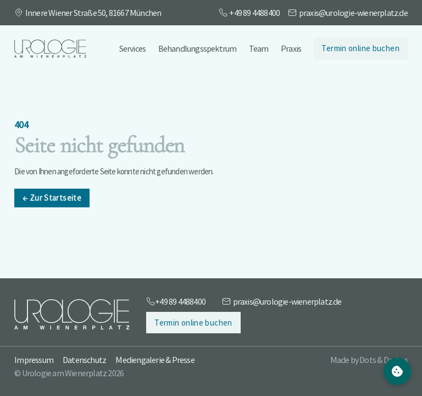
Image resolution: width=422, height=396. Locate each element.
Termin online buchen (360, 48)
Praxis (291, 48)
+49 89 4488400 (254, 12)
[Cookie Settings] (397, 371)
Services (132, 48)
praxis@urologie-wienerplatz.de (353, 12)
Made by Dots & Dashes (369, 359)
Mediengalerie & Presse (154, 359)
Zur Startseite (52, 198)
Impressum (33, 359)
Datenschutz (84, 359)
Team (259, 48)
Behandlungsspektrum (197, 48)
